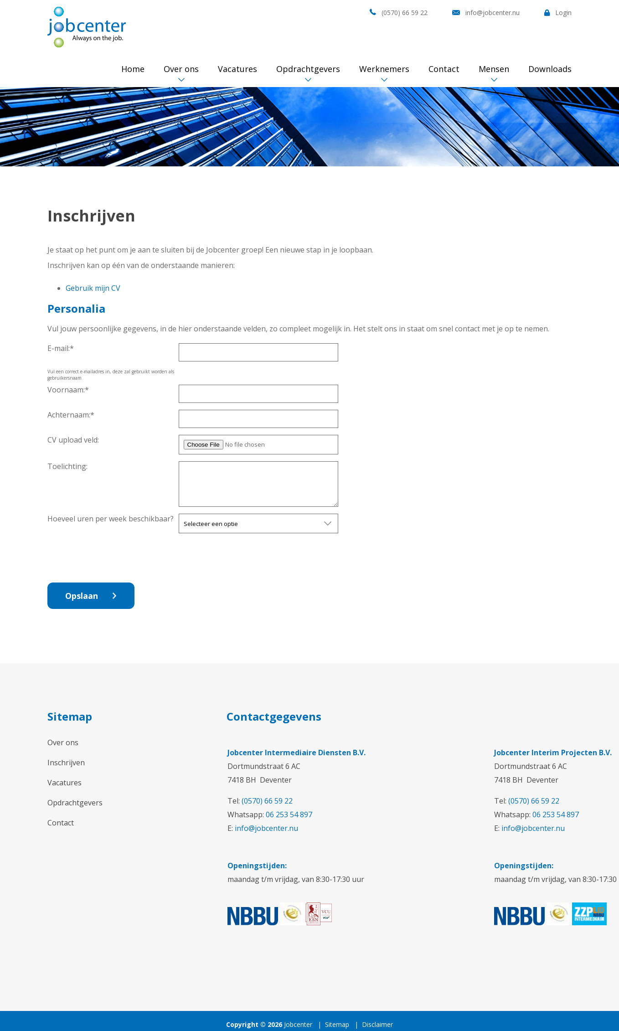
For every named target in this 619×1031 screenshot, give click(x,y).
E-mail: (60, 348)
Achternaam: (70, 415)
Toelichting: (67, 466)
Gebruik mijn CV (93, 288)
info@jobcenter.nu (492, 12)
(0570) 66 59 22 (405, 12)
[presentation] (248, 558)
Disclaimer (377, 1024)
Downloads (550, 68)
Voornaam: (68, 390)
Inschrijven (66, 763)
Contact (443, 68)
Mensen (494, 68)
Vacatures (237, 68)
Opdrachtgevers (308, 68)
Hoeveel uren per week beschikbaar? (110, 519)
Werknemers (384, 68)
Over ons (181, 68)
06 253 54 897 (289, 814)
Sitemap (337, 1024)
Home (132, 68)
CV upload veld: (73, 440)
